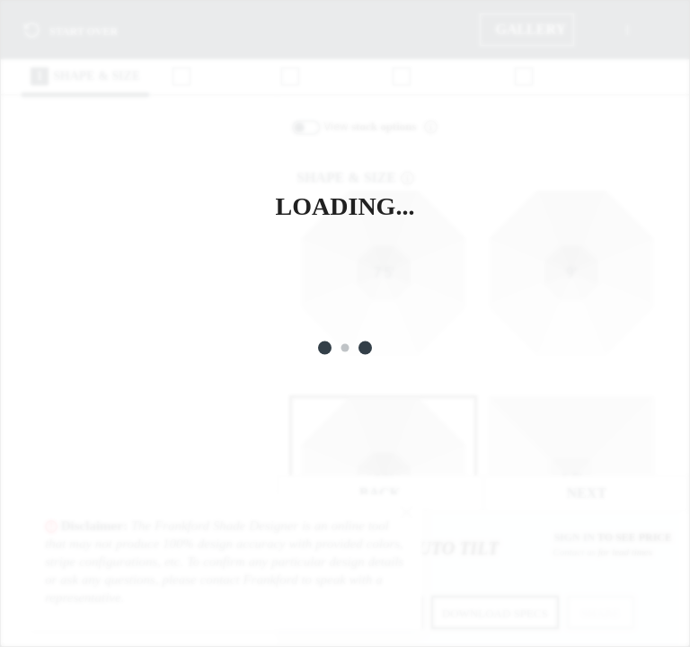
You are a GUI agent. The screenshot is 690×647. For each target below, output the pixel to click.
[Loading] (345, 323)
